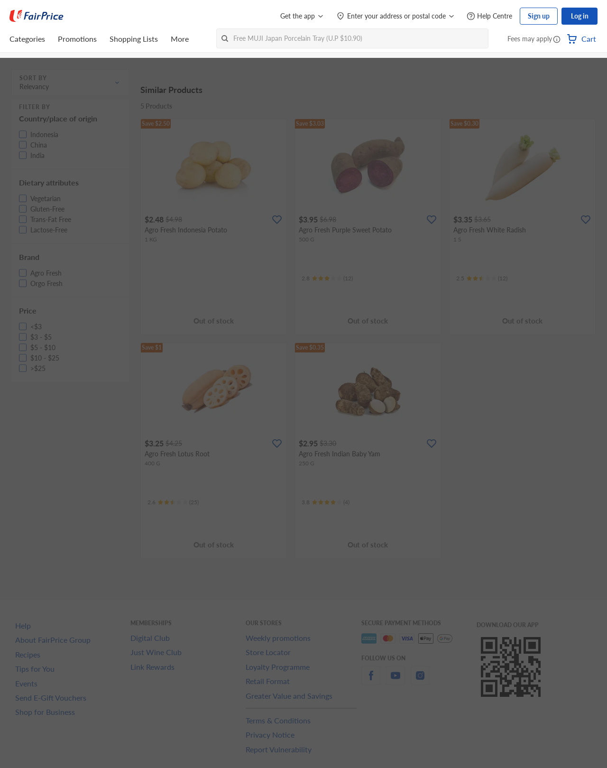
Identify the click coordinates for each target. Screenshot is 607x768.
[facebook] (370, 680)
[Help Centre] (489, 16)
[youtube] (395, 680)
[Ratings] (327, 278)
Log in (580, 16)
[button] (557, 40)
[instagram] (420, 680)
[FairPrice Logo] (36, 16)
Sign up (539, 16)
